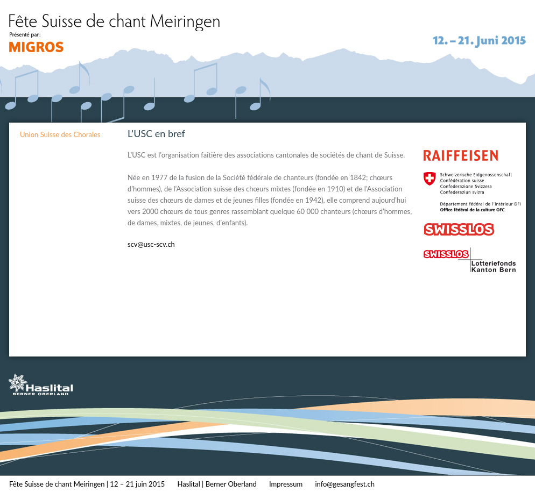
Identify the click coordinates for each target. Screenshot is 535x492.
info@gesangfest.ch (345, 484)
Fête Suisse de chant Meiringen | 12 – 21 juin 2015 (87, 484)
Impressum (285, 484)
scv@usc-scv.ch (151, 244)
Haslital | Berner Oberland (217, 484)
